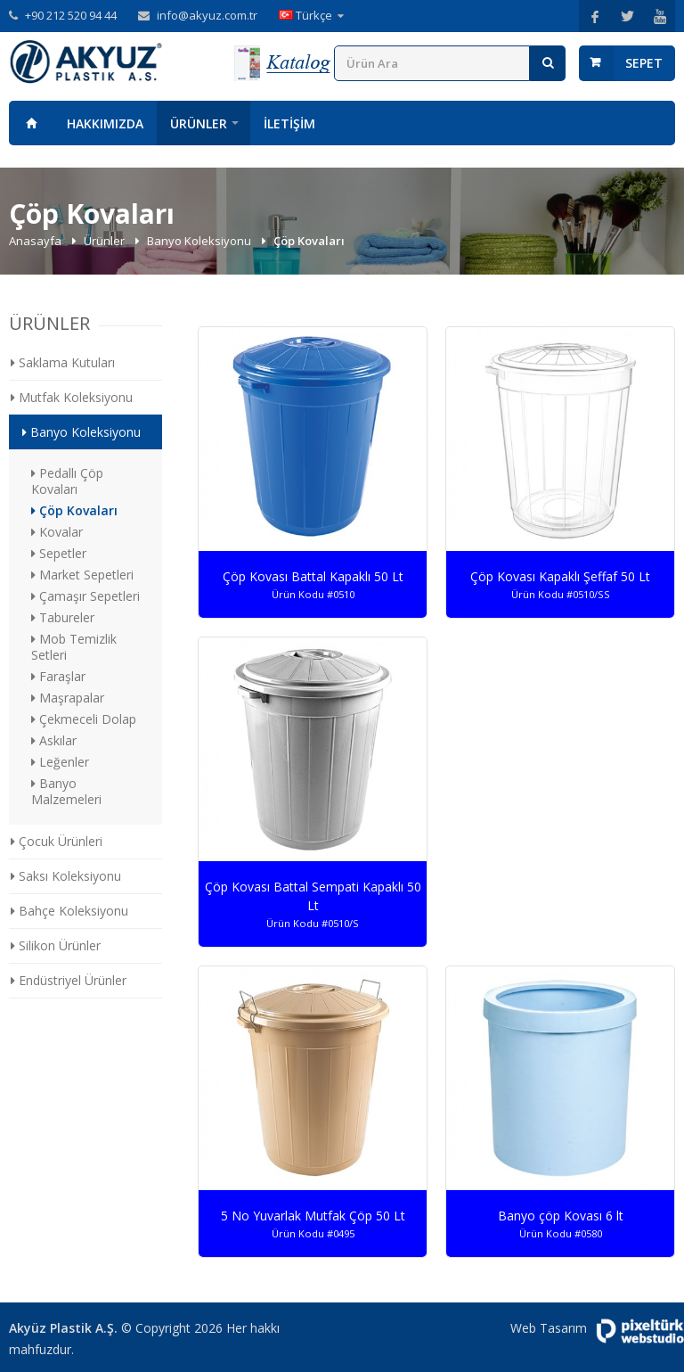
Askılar (54, 740)
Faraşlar (58, 676)
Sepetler (58, 553)
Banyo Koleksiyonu (200, 241)
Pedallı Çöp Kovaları (67, 480)
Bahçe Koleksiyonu (69, 910)
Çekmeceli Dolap (83, 719)
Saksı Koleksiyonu (66, 875)
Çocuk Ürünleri (56, 841)
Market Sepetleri (82, 574)
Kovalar (57, 531)
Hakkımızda (105, 123)
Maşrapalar (67, 697)
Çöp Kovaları (74, 510)
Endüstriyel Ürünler (68, 980)
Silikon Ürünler (56, 945)
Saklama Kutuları (63, 362)
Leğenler (60, 761)
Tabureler (62, 617)
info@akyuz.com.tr (207, 15)
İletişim (289, 123)
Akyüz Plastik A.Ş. (63, 1327)
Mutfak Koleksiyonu (72, 397)
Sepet (644, 62)
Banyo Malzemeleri (66, 791)
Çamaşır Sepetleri (85, 595)
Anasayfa (31, 123)
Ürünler (198, 123)
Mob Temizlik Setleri (74, 646)
